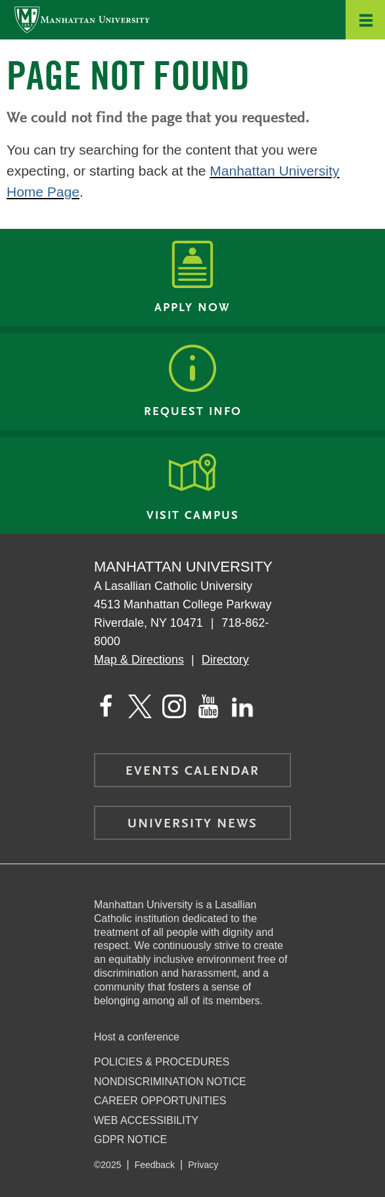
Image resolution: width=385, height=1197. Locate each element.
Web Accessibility (146, 1120)
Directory (225, 659)
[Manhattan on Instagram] (174, 706)
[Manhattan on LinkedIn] (242, 706)
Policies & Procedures (161, 1061)
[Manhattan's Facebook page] (106, 706)
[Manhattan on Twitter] (140, 706)
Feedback (155, 1165)
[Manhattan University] (82, 19)
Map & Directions (139, 659)
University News (192, 824)
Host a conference (136, 1036)
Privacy (203, 1165)
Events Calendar (192, 771)
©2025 (107, 1165)
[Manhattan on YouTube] (208, 706)
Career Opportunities (160, 1100)
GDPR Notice (130, 1139)
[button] (365, 19)
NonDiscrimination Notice (170, 1081)
